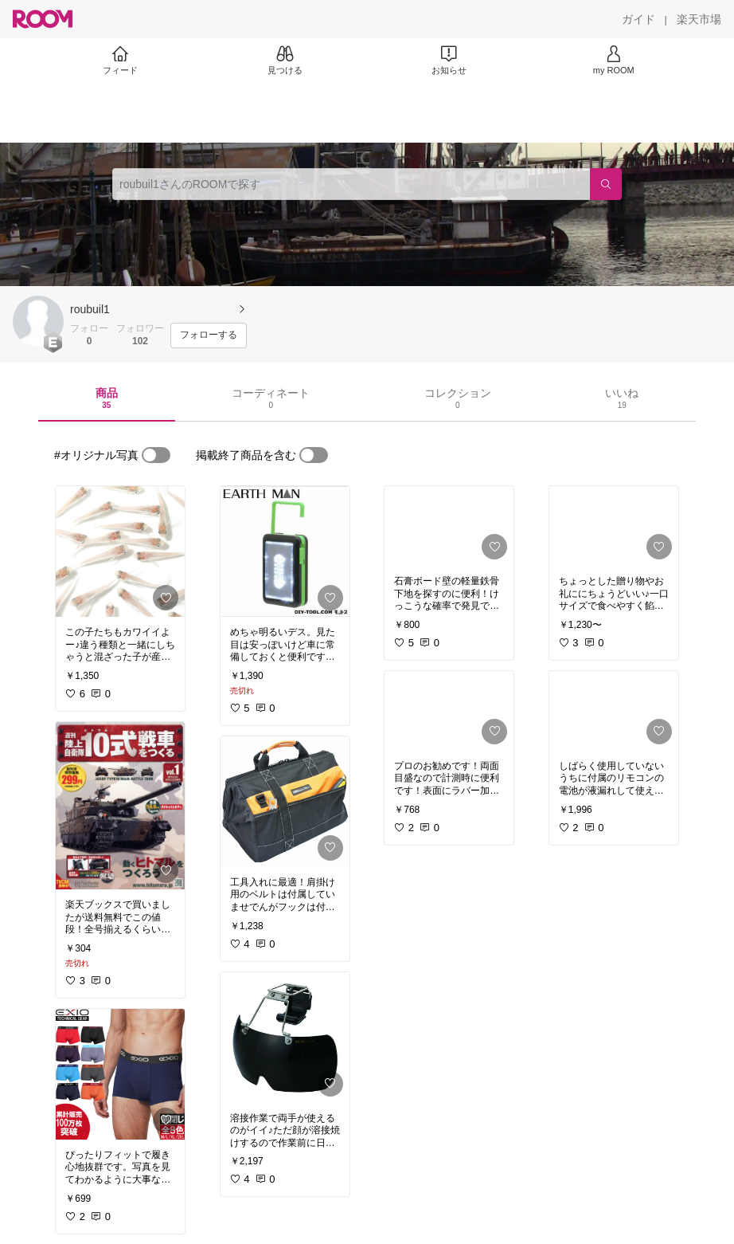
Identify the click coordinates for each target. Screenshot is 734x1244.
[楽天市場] (699, 19)
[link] (120, 551)
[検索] (606, 184)
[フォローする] (208, 335)
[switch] (156, 455)
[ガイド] (638, 19)
